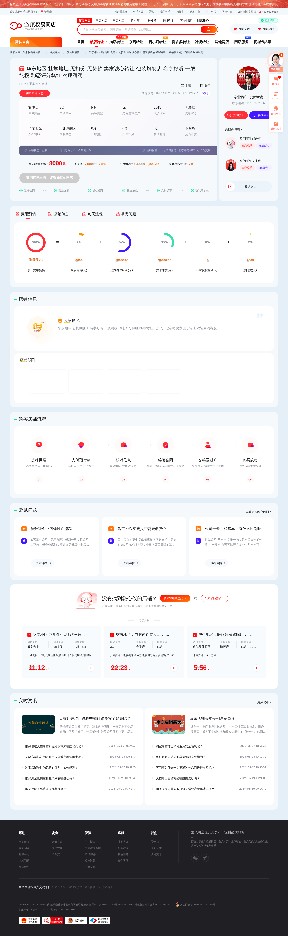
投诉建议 (255, 186)
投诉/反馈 (275, 128)
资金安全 (57, 854)
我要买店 (242, 29)
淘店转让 (116, 40)
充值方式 (57, 841)
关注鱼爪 (211, 11)
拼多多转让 (181, 42)
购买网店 (55, 52)
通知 (151, 11)
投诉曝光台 (121, 11)
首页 (80, 42)
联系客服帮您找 (173, 598)
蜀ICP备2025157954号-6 (106, 904)
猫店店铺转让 (74, 52)
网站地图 (24, 866)
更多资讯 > (264, 702)
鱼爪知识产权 (75, 887)
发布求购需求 (213, 598)
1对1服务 (90, 854)
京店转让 (136, 42)
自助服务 (24, 841)
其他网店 (222, 42)
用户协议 (90, 841)
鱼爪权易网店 (105, 887)
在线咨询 (261, 115)
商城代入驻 (263, 42)
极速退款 (90, 860)
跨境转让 (202, 42)
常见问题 (24, 848)
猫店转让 (97, 42)
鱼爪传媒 (90, 887)
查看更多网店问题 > (258, 511)
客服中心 (24, 854)
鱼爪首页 (138, 11)
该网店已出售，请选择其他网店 (49, 177)
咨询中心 (227, 11)
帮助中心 (195, 11)
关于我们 (156, 841)
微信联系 (235, 115)
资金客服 (123, 860)
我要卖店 (266, 29)
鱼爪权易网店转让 (33, 52)
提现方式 (57, 848)
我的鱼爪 (165, 11)
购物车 (180, 11)
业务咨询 (123, 841)
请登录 (46, 11)
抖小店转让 (157, 40)
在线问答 (24, 860)
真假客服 (276, 113)
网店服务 (241, 40)
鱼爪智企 (60, 887)
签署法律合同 (93, 848)
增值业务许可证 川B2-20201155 (152, 904)
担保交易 (90, 866)
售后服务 (123, 854)
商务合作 (156, 848)
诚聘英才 (156, 854)
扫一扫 (274, 95)
